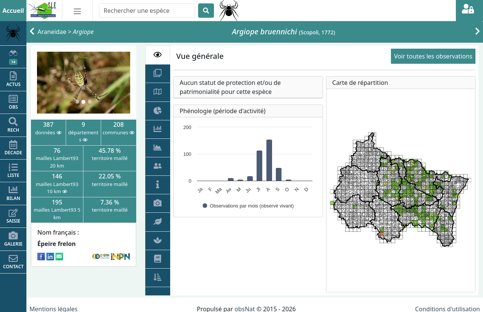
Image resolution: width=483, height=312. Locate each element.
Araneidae (52, 32)
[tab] (158, 55)
